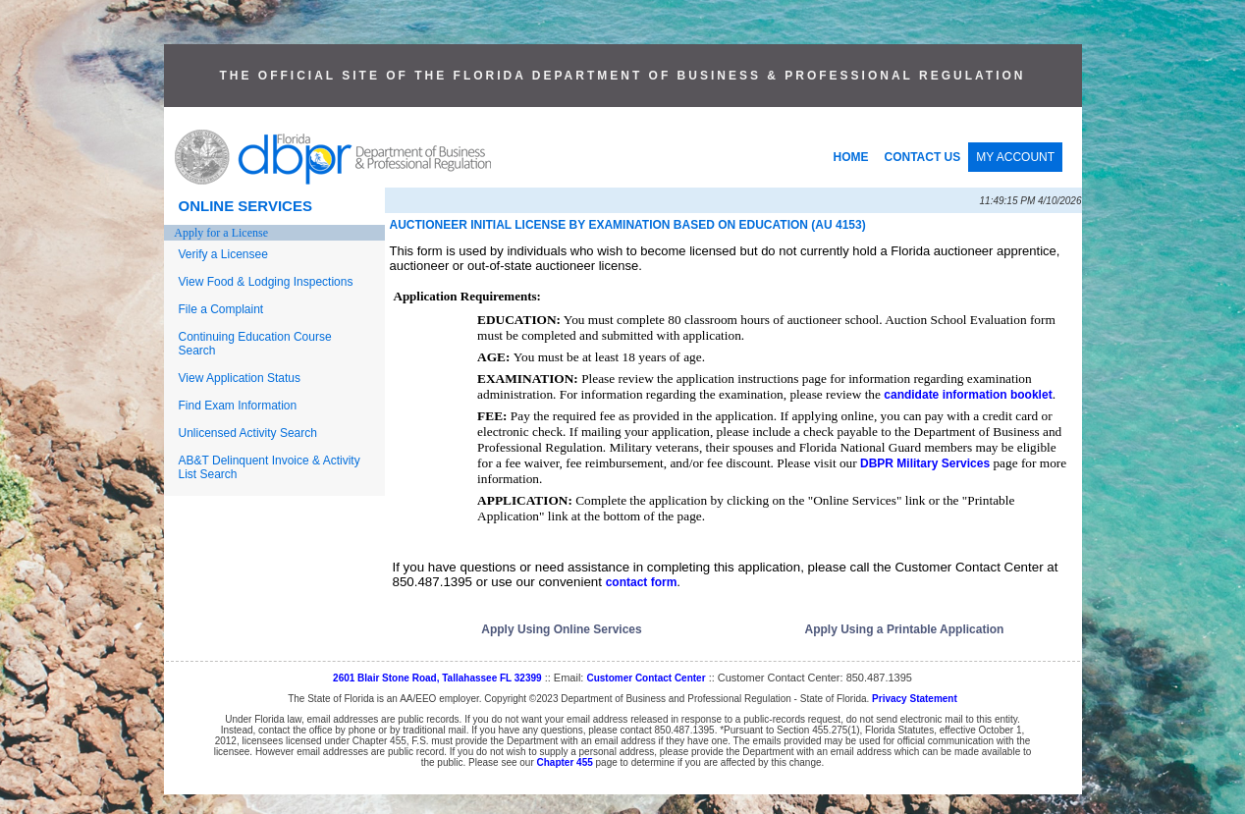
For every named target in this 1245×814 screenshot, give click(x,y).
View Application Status (240, 378)
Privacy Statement (914, 698)
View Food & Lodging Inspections (266, 282)
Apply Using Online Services (561, 629)
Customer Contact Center (645, 678)
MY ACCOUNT (1015, 157)
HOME (851, 157)
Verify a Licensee (223, 254)
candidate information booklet (968, 395)
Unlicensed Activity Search (248, 433)
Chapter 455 (565, 762)
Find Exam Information (238, 405)
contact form (641, 582)
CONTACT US (923, 157)
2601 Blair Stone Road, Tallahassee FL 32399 (437, 678)
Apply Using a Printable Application (904, 629)
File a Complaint (221, 309)
